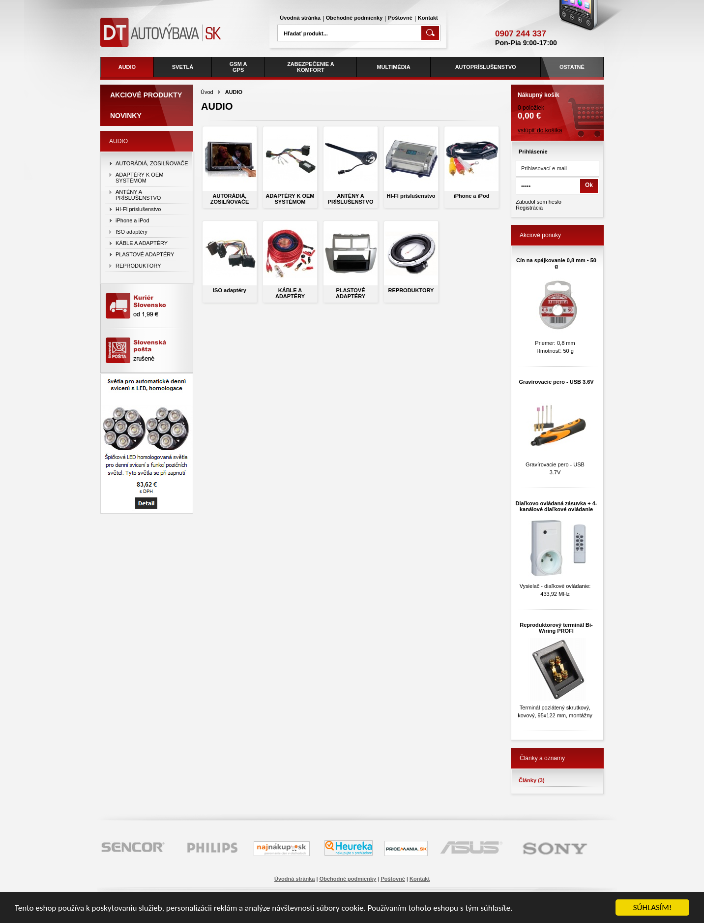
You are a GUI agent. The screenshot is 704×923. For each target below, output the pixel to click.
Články (532, 780)
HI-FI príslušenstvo (410, 196)
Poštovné (400, 18)
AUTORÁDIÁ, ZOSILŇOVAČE (229, 199)
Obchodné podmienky (354, 18)
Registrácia (529, 208)
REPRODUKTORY (411, 290)
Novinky (126, 116)
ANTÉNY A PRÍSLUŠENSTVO (351, 199)
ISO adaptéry (229, 290)
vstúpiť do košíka (540, 130)
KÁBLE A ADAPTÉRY (290, 293)
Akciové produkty (146, 95)
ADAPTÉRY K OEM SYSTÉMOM (289, 199)
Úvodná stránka (300, 18)
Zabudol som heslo (538, 202)
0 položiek (557, 103)
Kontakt (428, 18)
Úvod (207, 92)
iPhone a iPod (472, 196)
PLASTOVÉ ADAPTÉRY (350, 293)
